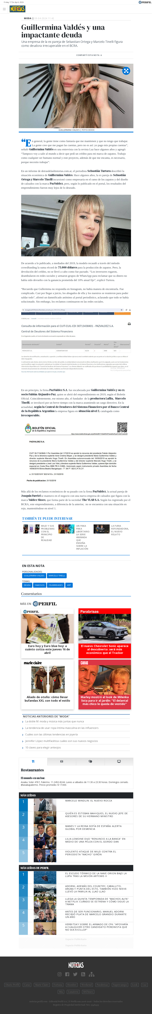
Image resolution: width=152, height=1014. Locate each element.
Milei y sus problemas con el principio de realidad (48, 533)
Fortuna (57, 984)
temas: (26, 581)
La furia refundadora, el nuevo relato (120, 530)
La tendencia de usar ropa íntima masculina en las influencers (62, 728)
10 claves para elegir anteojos (43, 747)
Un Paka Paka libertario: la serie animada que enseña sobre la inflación (83, 537)
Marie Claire (42, 984)
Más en (38, 603)
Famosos (40, 585)
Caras (27, 984)
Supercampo (120, 984)
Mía (61, 991)
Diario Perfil (12, 984)
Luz (144, 984)
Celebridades (56, 585)
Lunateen (73, 991)
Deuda (27, 585)
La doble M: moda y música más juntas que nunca (54, 721)
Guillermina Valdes (34, 575)
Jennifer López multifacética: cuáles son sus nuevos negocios (61, 741)
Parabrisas (102, 984)
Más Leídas (28, 795)
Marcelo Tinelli (57, 575)
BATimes (88, 991)
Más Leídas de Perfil (35, 868)
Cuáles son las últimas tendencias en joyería (51, 734)
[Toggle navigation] (5, 9)
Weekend (86, 984)
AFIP (69, 585)
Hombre (71, 984)
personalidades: (32, 571)
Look (135, 984)
